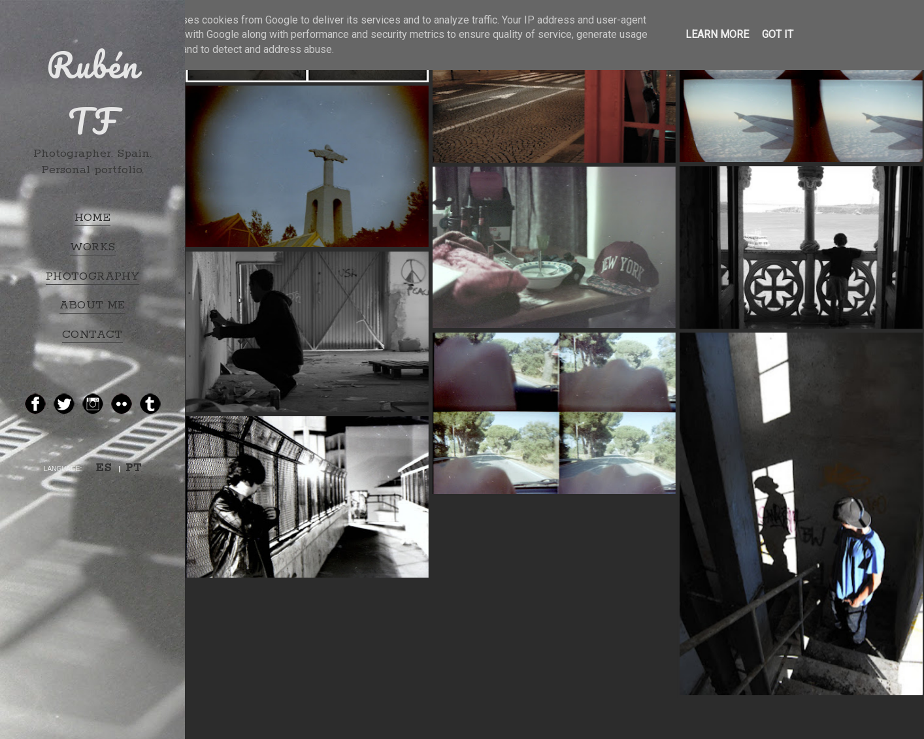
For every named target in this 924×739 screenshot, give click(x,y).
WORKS (93, 247)
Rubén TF (92, 93)
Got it (777, 34)
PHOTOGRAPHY (92, 276)
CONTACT (92, 334)
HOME (92, 217)
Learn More (717, 34)
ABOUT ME (92, 305)
